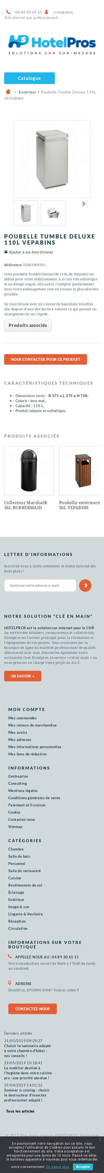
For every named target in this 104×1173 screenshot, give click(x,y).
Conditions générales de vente (34, 798)
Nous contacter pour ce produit (45, 359)
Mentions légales (23, 790)
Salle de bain (19, 856)
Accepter (83, 1167)
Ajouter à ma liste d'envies (31, 252)
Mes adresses (20, 739)
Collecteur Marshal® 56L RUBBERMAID (26, 505)
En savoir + (22, 676)
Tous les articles (20, 1111)
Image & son (18, 907)
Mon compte (26, 709)
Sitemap (15, 826)
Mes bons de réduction (27, 754)
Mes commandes (22, 718)
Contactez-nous (21, 819)
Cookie (14, 812)
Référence (13, 265)
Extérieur (16, 899)
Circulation (17, 928)
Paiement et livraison (26, 805)
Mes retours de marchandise (32, 725)
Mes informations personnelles (35, 747)
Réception (17, 921)
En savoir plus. (58, 1167)
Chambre (16, 849)
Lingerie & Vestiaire (25, 914)
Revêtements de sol (25, 885)
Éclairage (16, 892)
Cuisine (14, 878)
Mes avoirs (17, 732)
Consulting (17, 783)
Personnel (17, 863)
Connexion (63, 12)
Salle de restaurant (24, 871)
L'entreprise (18, 776)
